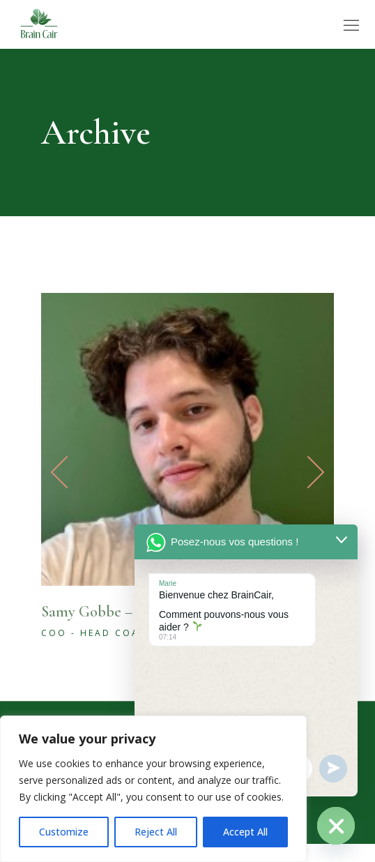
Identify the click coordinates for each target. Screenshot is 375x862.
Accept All (245, 831)
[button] (302, 472)
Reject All (156, 831)
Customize (64, 831)
